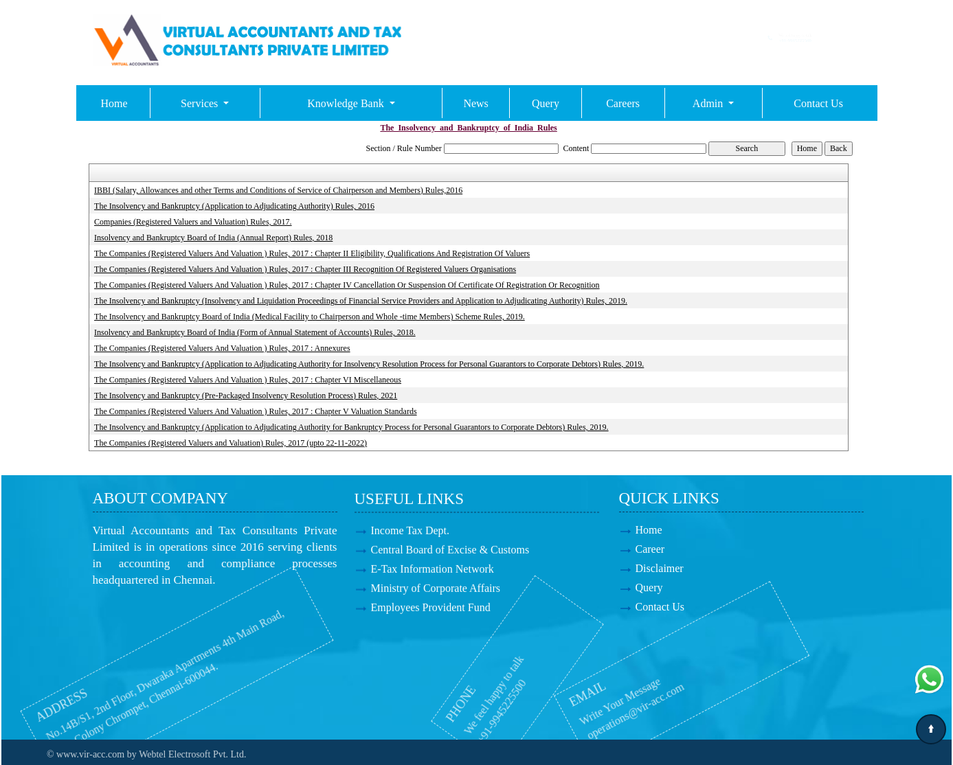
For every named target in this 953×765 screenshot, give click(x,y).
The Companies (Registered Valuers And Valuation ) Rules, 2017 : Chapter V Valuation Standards (255, 411)
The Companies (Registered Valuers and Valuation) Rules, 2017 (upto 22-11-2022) (230, 443)
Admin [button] (709, 103)
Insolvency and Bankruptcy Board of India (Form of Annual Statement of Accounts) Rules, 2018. (255, 332)
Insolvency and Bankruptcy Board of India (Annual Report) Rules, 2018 (213, 237)
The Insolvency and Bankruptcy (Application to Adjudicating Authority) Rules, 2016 (234, 206)
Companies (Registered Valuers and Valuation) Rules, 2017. (193, 222)
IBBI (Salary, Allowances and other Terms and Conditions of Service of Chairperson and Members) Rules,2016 (278, 190)
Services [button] (201, 103)
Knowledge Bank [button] (347, 103)
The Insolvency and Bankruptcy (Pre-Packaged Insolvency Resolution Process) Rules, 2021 (245, 395)
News (475, 103)
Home (114, 103)
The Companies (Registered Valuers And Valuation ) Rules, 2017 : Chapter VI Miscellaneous (247, 380)
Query (545, 103)
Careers (623, 103)
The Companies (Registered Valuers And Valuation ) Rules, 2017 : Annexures (222, 348)
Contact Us (818, 103)
